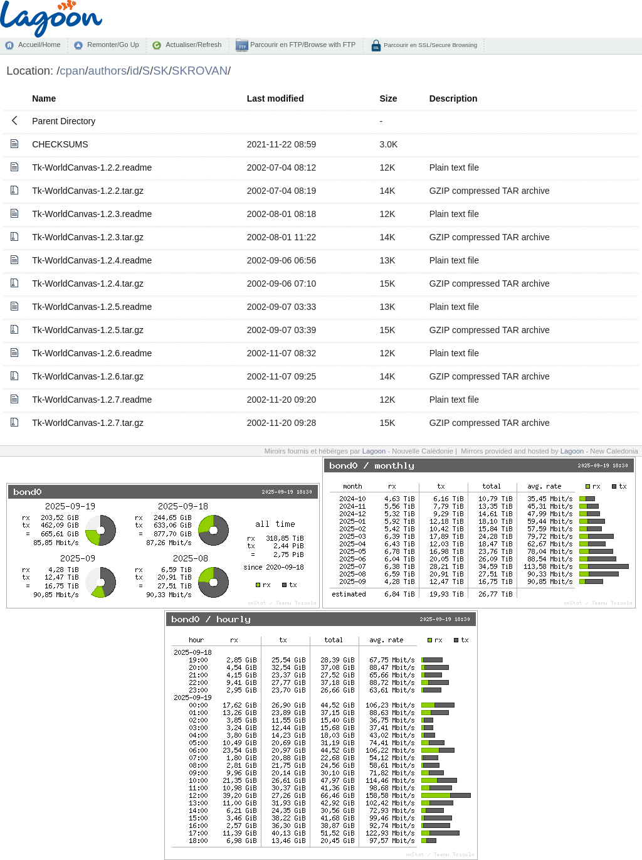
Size (388, 98)
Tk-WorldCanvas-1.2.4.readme (92, 260)
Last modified (275, 98)
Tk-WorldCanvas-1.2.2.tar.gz (88, 191)
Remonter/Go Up (113, 44)
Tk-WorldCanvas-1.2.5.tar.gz (88, 330)
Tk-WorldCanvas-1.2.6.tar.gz (88, 376)
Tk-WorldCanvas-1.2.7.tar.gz (88, 423)
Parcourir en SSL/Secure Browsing (429, 44)
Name (44, 98)
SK (161, 70)
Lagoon (374, 451)
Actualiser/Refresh (193, 44)
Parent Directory (63, 121)
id (134, 70)
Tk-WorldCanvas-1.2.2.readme (92, 167)
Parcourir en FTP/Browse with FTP (301, 44)
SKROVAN (200, 70)
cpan (72, 70)
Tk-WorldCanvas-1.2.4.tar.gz (88, 284)
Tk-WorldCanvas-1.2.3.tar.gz (88, 237)
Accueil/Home (39, 44)
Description (453, 98)
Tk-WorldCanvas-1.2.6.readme (92, 353)
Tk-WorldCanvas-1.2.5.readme (92, 307)
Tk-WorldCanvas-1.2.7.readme (92, 400)
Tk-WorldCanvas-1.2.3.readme (92, 214)
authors (107, 70)
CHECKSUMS (60, 144)
